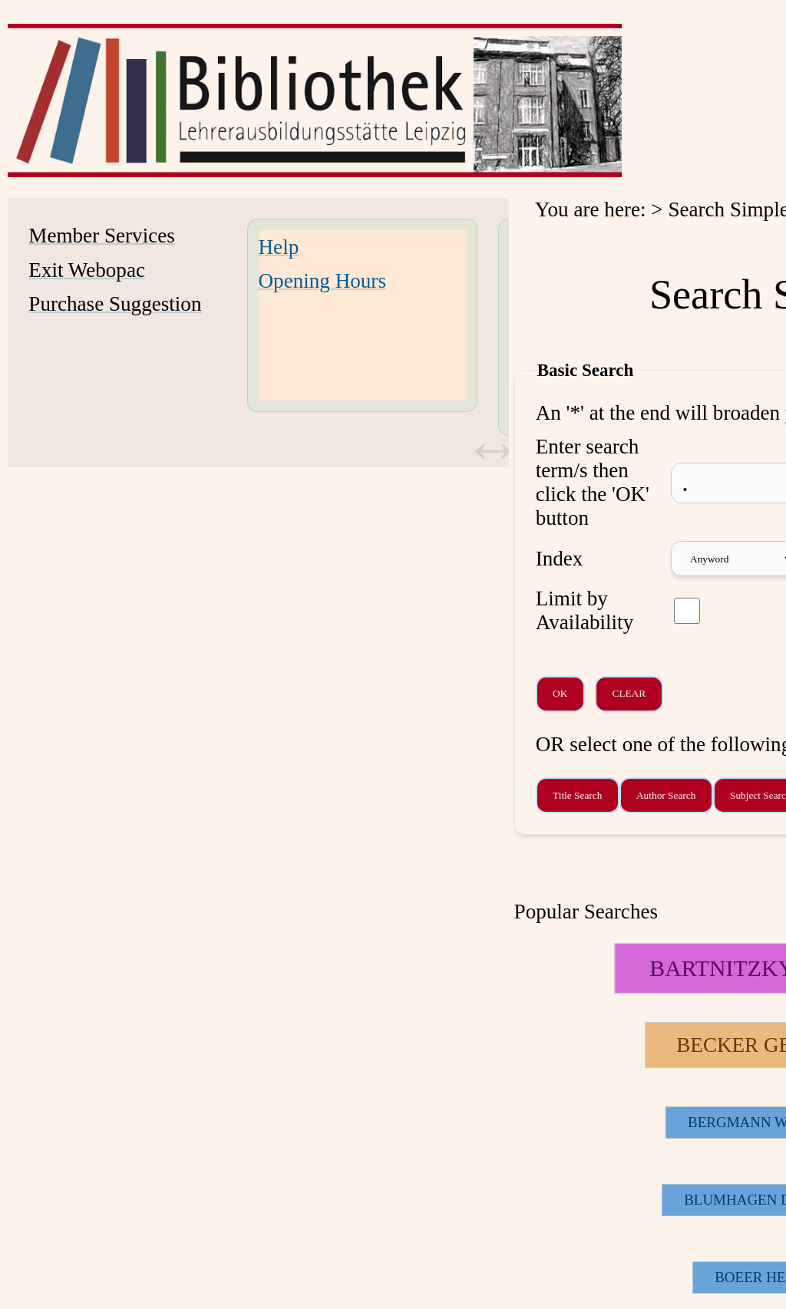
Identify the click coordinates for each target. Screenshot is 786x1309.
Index (559, 558)
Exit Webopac (86, 270)
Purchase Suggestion (114, 303)
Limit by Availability (585, 610)
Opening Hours (322, 280)
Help (279, 247)
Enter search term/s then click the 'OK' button (592, 482)
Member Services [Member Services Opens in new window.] (101, 235)
